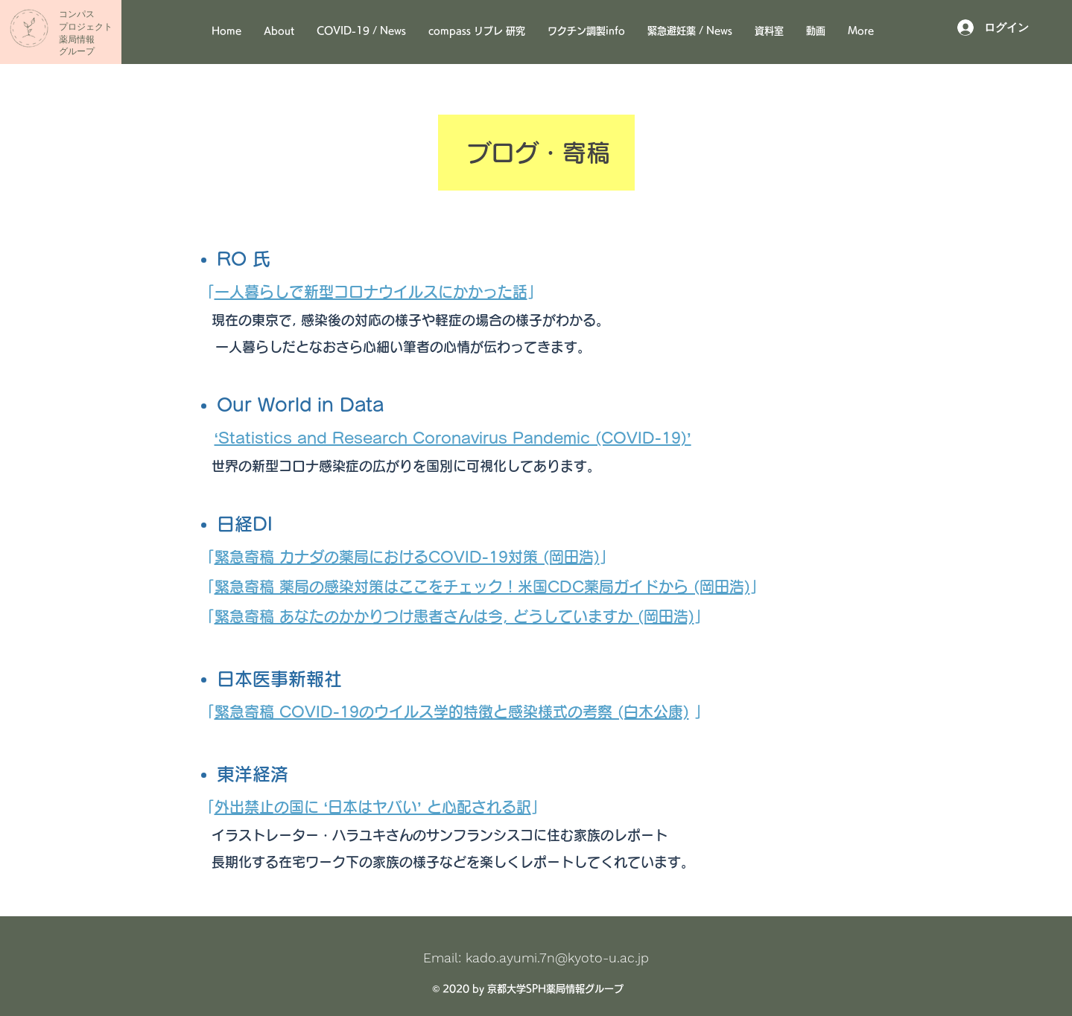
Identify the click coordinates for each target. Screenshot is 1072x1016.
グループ (77, 51)
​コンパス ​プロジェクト (85, 20)
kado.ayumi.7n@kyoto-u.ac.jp (557, 957)
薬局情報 (77, 39)
